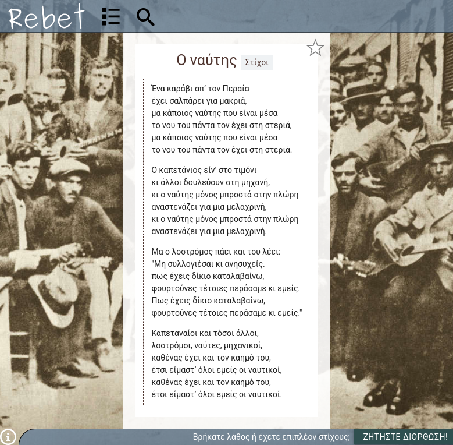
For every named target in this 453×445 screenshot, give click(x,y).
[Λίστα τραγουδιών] (111, 16)
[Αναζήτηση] (220, 16)
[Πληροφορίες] (8, 436)
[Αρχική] (46, 16)
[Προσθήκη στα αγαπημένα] (315, 47)
